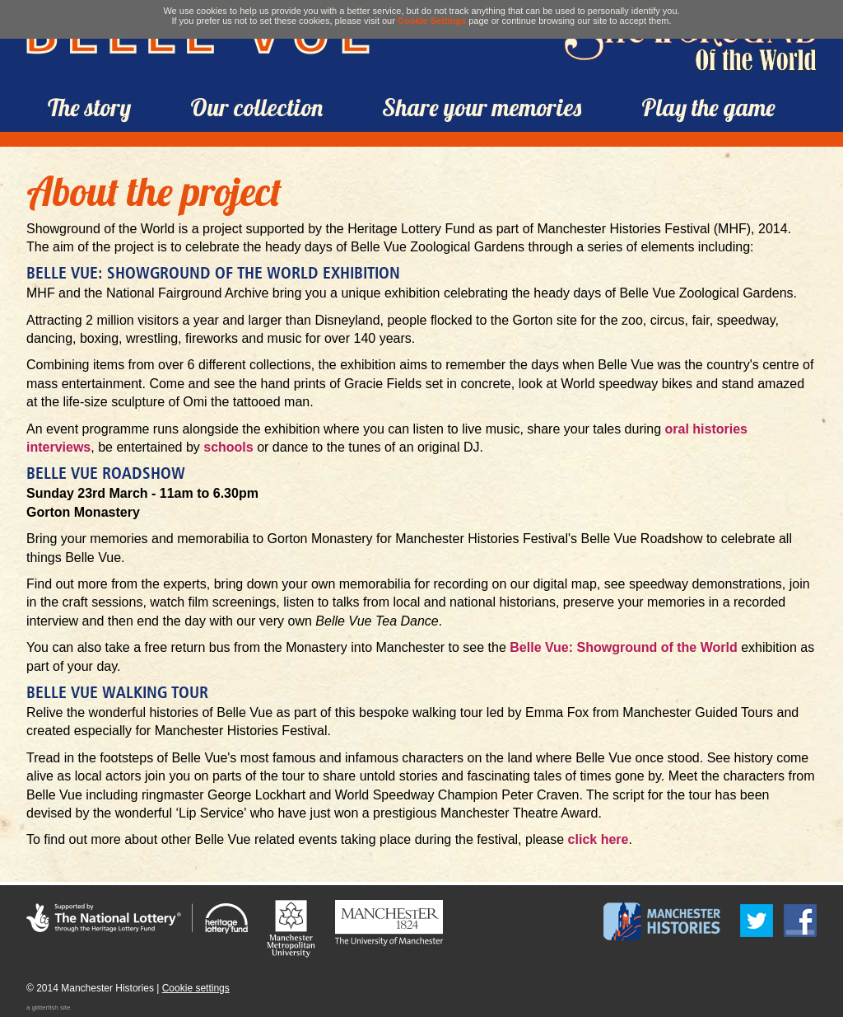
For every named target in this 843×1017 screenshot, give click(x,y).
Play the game (708, 107)
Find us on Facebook (800, 920)
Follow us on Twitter (756, 920)
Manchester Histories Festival (661, 920)
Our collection (256, 107)
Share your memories (481, 107)
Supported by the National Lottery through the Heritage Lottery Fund (137, 918)
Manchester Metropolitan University (291, 929)
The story (89, 107)
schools (228, 447)
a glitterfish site (48, 1007)
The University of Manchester (389, 923)
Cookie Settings (432, 21)
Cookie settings (196, 988)
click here (598, 839)
